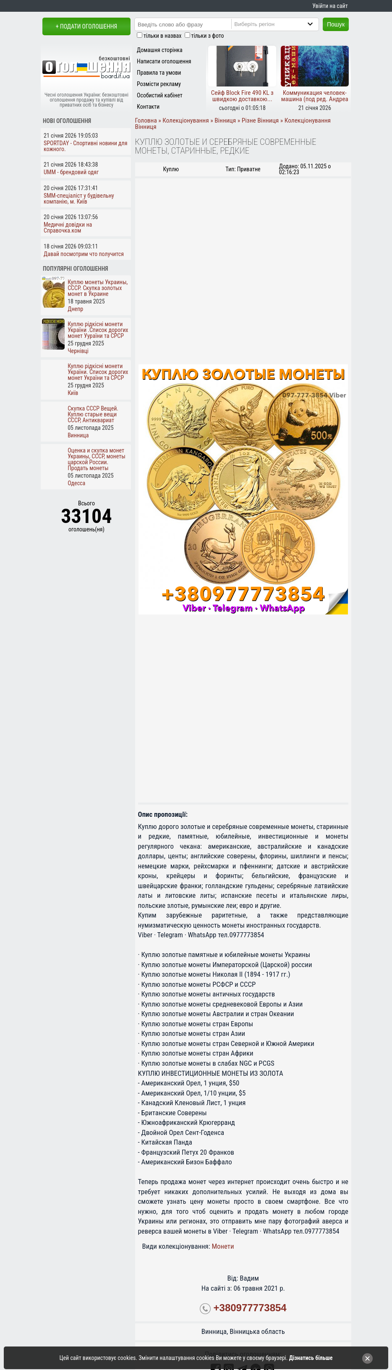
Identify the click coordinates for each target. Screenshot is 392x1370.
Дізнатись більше (311, 1357)
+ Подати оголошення (86, 26)
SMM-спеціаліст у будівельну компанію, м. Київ (79, 198)
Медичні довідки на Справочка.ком (68, 227)
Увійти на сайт (330, 6)
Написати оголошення (164, 61)
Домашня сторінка (160, 50)
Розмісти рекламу (159, 84)
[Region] (282, 24)
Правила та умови (159, 72)
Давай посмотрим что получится (84, 254)
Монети (223, 1246)
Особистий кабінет (160, 95)
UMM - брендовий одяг (71, 172)
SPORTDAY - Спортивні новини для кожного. (85, 146)
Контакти (148, 106)
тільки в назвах (162, 35)
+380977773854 (250, 1307)
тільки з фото (207, 35)
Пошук (336, 24)
